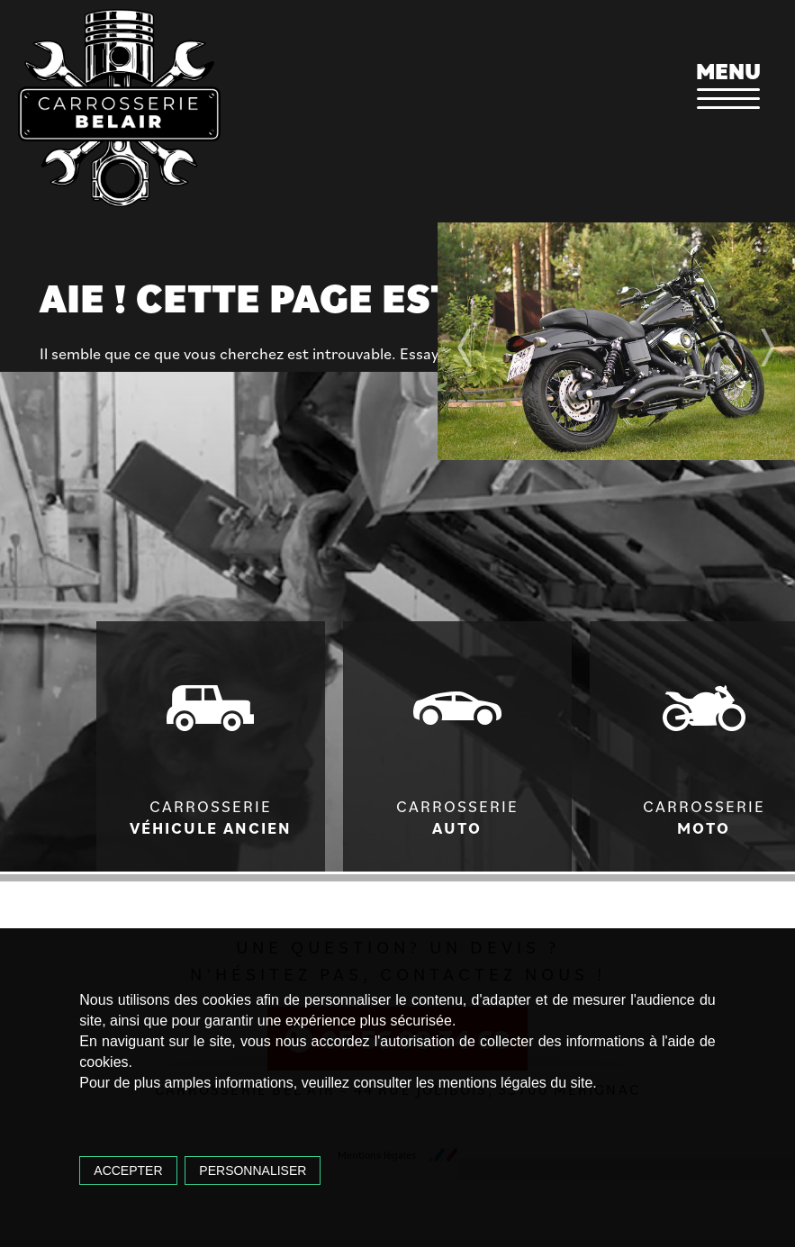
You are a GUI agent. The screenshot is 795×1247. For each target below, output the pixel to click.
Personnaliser (252, 1170)
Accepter (128, 1170)
